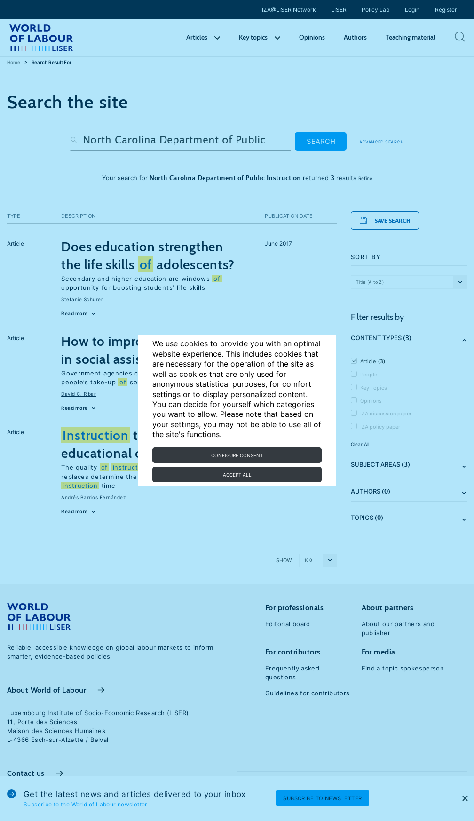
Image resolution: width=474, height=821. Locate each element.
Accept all (237, 475)
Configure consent (237, 455)
